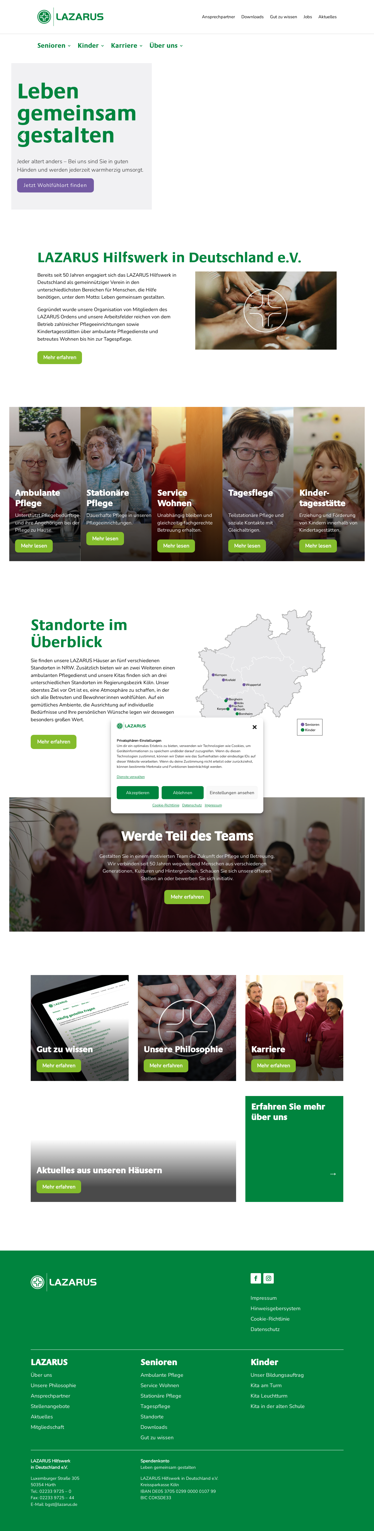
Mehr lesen (34, 545)
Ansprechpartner (218, 17)
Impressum (213, 805)
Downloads (252, 17)
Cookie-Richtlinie (165, 805)
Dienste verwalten (131, 776)
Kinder (88, 46)
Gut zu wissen (283, 17)
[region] (187, 136)
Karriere (124, 46)
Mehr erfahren (59, 357)
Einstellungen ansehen (232, 793)
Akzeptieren (137, 793)
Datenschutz (192, 805)
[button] (255, 727)
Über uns (163, 46)
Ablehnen (182, 793)
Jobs (308, 17)
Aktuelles (327, 17)
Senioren (51, 46)
